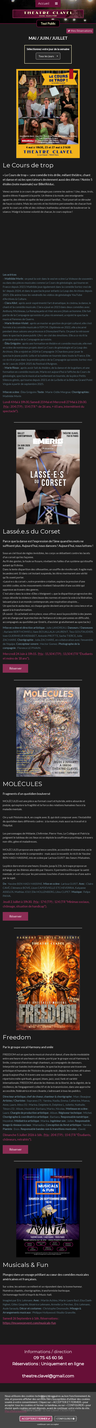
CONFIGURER (65, 1418)
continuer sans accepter (48, 1424)
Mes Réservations (80, 30)
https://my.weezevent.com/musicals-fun (29, 1323)
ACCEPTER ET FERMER (36, 1418)
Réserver (15, 668)
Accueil (43, 3)
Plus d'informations (16, 1411)
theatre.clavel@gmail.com (48, 1376)
